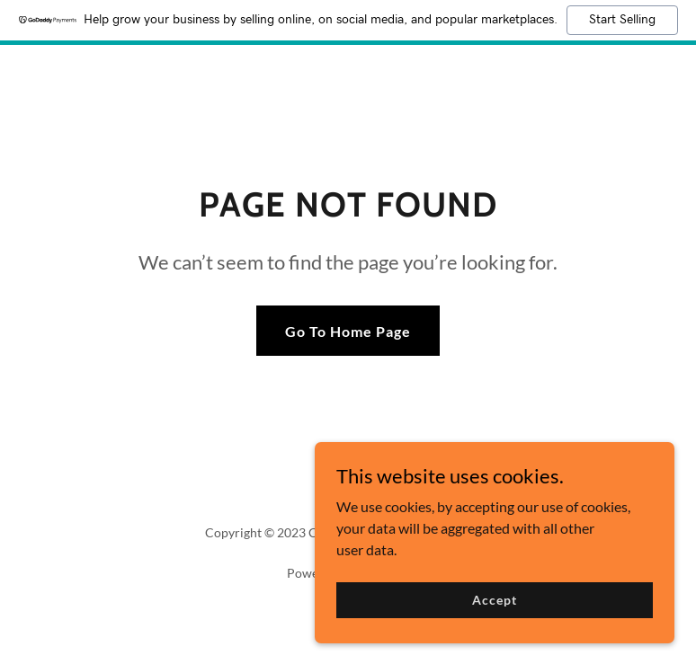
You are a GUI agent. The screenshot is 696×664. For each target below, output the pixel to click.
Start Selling (622, 19)
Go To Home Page (348, 331)
